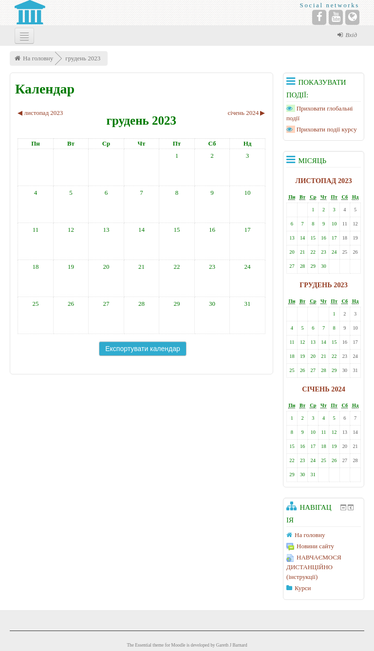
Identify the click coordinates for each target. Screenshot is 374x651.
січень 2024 (323, 389)
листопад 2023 (324, 181)
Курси (303, 588)
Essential (143, 645)
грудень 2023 (82, 58)
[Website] (352, 17)
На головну (38, 58)
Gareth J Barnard (231, 645)
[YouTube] (336, 17)
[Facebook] (319, 17)
